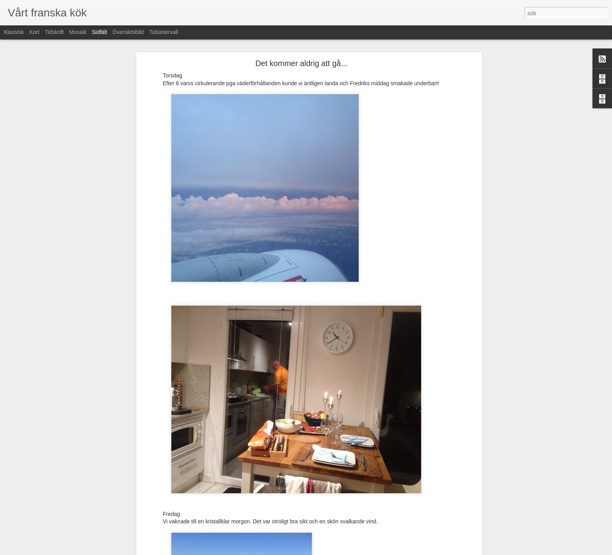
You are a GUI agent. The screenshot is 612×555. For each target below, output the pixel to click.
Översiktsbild (128, 32)
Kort (34, 32)
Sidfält (99, 32)
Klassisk (14, 32)
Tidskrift (54, 32)
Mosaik (77, 32)
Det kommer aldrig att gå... (301, 63)
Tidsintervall (163, 32)
